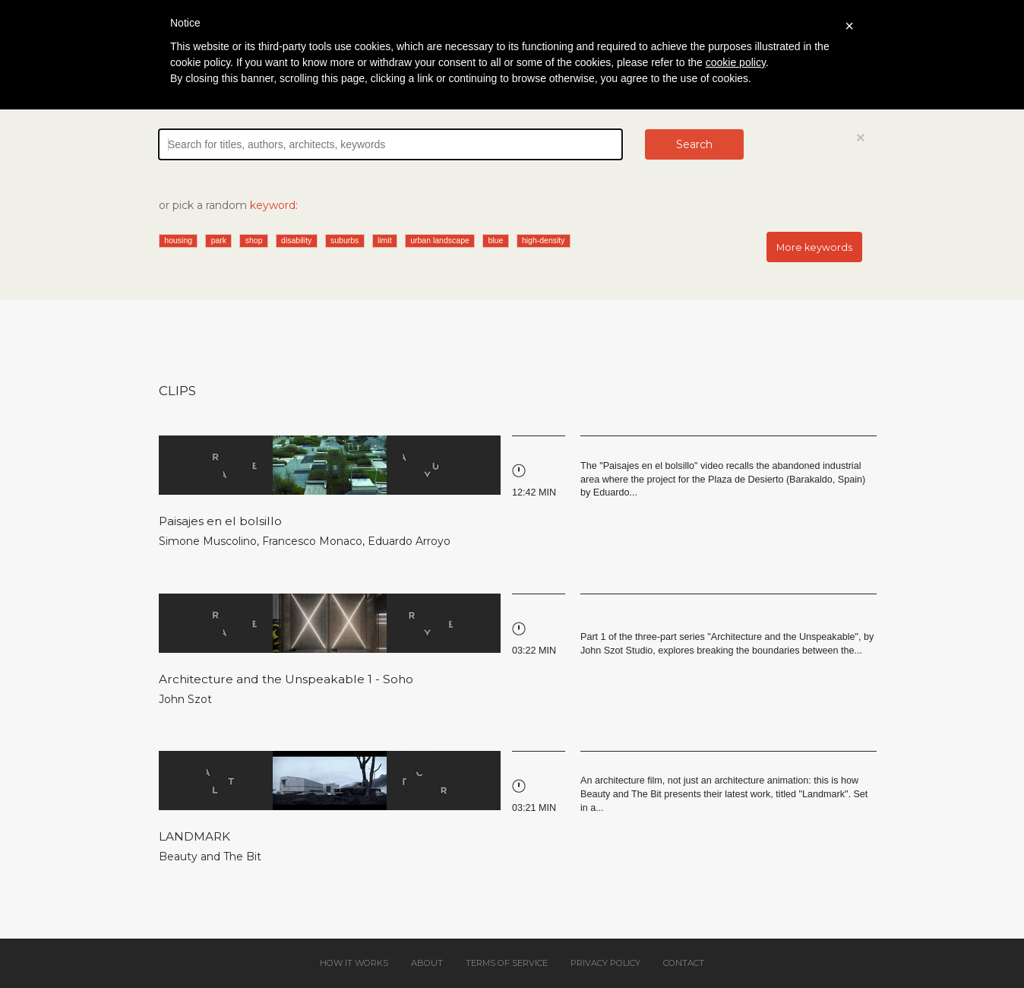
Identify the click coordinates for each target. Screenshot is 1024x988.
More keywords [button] (814, 247)
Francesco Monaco (312, 541)
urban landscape (439, 240)
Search (694, 144)
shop (254, 240)
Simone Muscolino (208, 541)
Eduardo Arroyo (409, 541)
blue (495, 240)
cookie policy (736, 62)
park (218, 240)
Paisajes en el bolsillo (220, 521)
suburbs (344, 240)
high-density (543, 240)
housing (178, 240)
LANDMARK (194, 836)
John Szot (185, 699)
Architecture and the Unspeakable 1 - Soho (286, 679)
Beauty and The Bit (210, 856)
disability (296, 240)
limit (385, 240)
